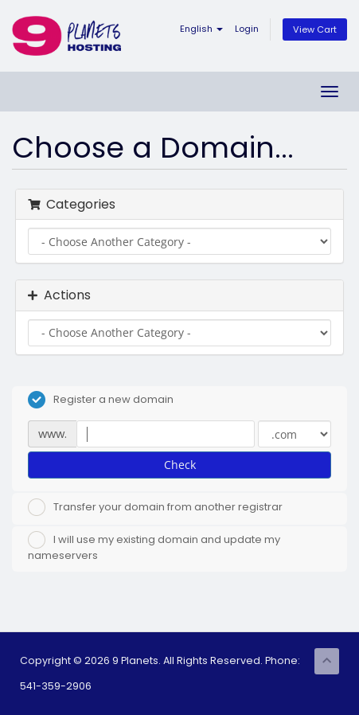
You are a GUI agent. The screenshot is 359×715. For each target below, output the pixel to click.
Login (247, 28)
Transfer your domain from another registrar (155, 507)
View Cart (315, 29)
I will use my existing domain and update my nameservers (154, 547)
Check (180, 464)
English (201, 28)
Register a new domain (101, 399)
